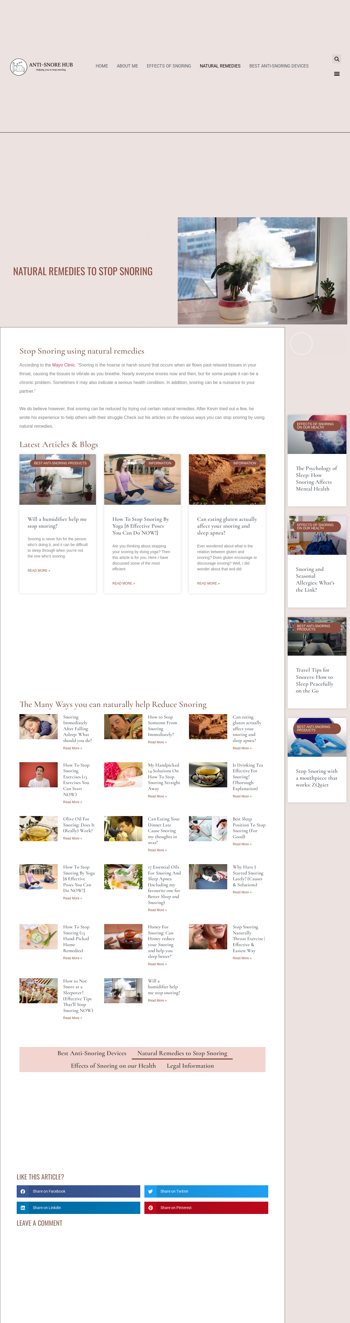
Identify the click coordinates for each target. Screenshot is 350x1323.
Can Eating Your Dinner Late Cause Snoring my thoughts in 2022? (164, 830)
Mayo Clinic (63, 365)
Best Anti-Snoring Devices (279, 66)
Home (102, 66)
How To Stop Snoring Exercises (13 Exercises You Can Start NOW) (76, 779)
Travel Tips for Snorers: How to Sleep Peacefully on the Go (314, 680)
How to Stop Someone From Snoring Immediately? (162, 726)
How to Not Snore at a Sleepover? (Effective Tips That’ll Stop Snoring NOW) (78, 995)
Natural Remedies (220, 66)
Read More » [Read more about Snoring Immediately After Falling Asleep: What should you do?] (72, 748)
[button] (336, 58)
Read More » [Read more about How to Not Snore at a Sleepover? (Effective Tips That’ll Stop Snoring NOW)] (72, 1018)
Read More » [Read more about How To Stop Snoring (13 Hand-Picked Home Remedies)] (72, 958)
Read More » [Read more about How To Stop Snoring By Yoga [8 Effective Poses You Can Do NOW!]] (123, 583)
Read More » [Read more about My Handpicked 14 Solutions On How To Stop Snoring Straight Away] (157, 796)
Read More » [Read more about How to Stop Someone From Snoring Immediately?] (157, 742)
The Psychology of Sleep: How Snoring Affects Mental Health (316, 478)
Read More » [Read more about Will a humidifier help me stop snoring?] (39, 571)
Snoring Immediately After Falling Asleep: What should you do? (77, 728)
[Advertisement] (175, 173)
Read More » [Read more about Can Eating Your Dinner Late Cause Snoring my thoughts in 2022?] (157, 850)
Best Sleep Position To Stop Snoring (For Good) (249, 828)
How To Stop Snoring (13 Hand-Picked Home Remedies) (76, 938)
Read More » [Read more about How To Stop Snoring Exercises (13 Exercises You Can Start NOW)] (72, 802)
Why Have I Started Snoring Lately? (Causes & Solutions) (248, 876)
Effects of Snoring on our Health (113, 1066)
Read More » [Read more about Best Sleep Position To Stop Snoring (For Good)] (242, 844)
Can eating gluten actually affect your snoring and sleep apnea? (227, 526)
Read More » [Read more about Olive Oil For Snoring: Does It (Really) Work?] (72, 838)
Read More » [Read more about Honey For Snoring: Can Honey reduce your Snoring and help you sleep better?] (157, 964)
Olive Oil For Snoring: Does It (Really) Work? (79, 825)
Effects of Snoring (169, 66)
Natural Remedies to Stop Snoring (182, 1053)
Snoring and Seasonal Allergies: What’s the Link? (315, 579)
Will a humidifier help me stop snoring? (57, 522)
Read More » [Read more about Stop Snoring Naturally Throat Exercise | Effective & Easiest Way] (242, 958)
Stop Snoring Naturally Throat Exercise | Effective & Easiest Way (249, 938)
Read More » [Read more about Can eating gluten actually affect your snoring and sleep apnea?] (208, 583)
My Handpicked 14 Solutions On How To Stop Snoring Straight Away (164, 776)
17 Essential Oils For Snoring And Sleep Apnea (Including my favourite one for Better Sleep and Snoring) (164, 884)
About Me (127, 66)
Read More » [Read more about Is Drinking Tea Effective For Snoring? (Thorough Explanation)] (242, 796)
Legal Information (190, 1066)
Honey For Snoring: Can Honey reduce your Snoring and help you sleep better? (161, 941)
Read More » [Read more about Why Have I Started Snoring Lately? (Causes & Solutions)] (242, 892)
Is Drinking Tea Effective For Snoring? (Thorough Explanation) (248, 776)
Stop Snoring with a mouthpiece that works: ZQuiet (317, 778)
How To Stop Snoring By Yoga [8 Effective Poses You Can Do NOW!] (140, 526)
